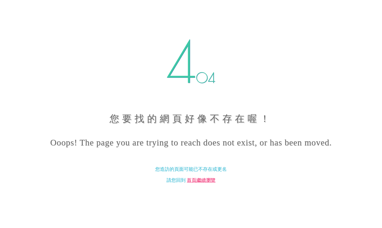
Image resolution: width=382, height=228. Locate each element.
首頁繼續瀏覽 (201, 179)
